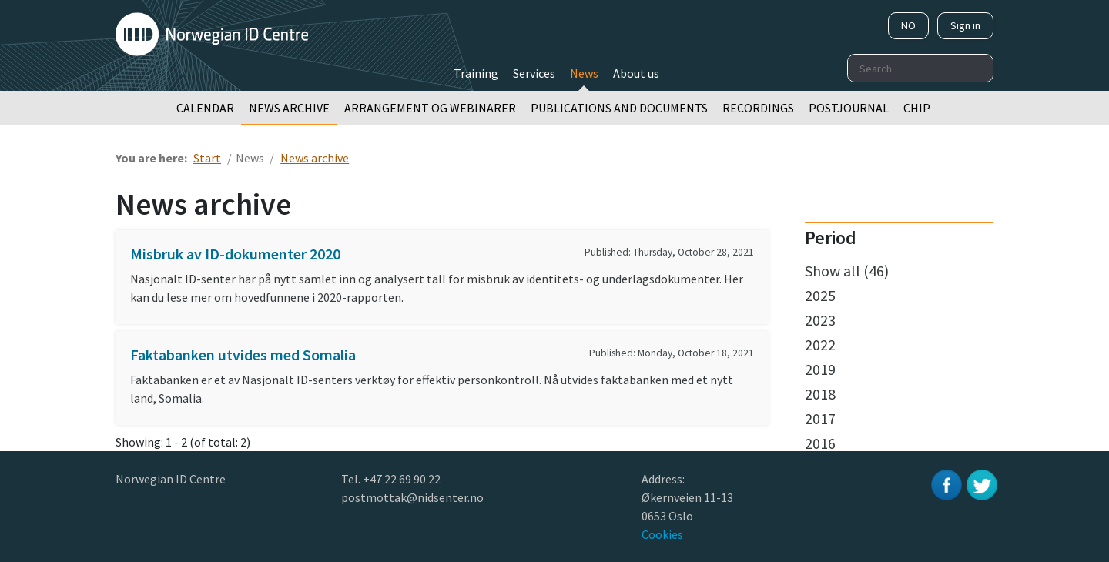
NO (908, 25)
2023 (820, 320)
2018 (820, 393)
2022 (820, 344)
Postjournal (849, 107)
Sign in (965, 25)
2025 (820, 295)
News (584, 73)
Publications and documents (619, 107)
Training (476, 73)
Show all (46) (847, 270)
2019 (820, 369)
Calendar (205, 107)
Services (534, 73)
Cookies (662, 534)
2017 (820, 418)
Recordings (758, 107)
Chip (916, 107)
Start (207, 158)
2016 (820, 443)
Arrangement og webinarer (430, 107)
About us (636, 73)
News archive (289, 107)
